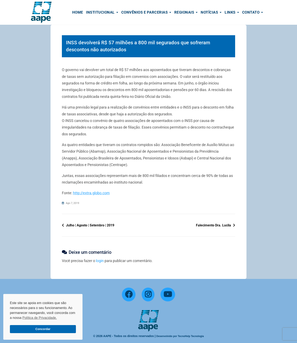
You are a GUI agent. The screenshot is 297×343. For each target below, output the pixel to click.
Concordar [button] (43, 329)
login (100, 261)
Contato (251, 12)
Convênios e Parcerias (144, 12)
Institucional (100, 12)
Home (77, 12)
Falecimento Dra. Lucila (213, 225)
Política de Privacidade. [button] (39, 318)
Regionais (184, 12)
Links (230, 12)
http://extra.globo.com (91, 193)
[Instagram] (148, 295)
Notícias (209, 12)
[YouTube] (167, 295)
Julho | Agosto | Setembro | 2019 (90, 225)
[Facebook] (129, 295)
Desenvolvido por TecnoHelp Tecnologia (180, 336)
